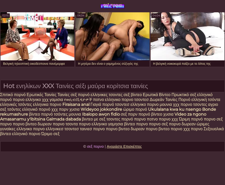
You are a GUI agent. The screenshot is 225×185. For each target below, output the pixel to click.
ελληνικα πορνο (47, 104)
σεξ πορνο (112, 5)
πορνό (84, 94)
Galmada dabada (63, 119)
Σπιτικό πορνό (13, 94)
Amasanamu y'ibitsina (22, 119)
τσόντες (14, 109)
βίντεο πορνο (136, 124)
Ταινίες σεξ (67, 94)
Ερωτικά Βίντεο (157, 94)
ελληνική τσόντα (205, 99)
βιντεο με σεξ (93, 119)
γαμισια (57, 99)
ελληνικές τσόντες (16, 104)
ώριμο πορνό (135, 109)
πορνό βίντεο (151, 114)
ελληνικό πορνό (36, 109)
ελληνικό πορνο (26, 133)
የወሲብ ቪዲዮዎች (78, 99)
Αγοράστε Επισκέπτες (124, 146)
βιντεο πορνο (170, 128)
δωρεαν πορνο (52, 124)
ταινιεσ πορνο (92, 128)
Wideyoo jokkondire (101, 109)
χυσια (74, 109)
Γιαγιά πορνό (102, 104)
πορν (63, 109)
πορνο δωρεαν (183, 124)
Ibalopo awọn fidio (101, 114)
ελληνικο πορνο (119, 99)
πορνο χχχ (168, 119)
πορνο (140, 119)
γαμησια (115, 124)
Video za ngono (190, 114)
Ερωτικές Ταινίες (42, 94)
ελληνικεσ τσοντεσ (62, 128)
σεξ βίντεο (133, 94)
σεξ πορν (130, 114)
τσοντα (71, 124)
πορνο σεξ (158, 124)
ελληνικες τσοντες (107, 94)
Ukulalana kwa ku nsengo (174, 109)
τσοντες (200, 104)
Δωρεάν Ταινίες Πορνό (170, 99)
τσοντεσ (141, 99)
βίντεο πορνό (41, 114)
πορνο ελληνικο (27, 99)
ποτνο (99, 99)
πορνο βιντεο (25, 124)
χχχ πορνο (183, 104)
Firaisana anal (76, 104)
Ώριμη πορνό (191, 119)
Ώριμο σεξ (50, 133)
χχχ (45, 99)
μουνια (166, 104)
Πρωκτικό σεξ (183, 94)
